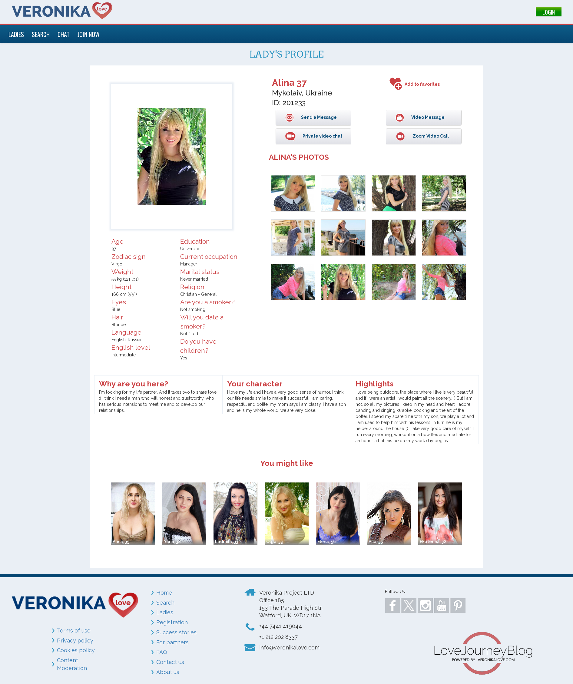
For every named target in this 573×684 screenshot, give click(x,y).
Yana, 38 (172, 541)
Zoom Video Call (430, 136)
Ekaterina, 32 (433, 541)
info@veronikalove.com (289, 647)
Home (164, 592)
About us (167, 672)
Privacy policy (75, 640)
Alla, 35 (376, 541)
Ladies (164, 612)
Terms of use (74, 630)
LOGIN (548, 12)
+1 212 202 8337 (278, 637)
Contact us (170, 662)
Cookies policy (76, 650)
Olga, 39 (274, 541)
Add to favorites (422, 84)
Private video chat (322, 136)
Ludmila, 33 (226, 541)
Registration (172, 622)
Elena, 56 (326, 541)
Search (165, 602)
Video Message (427, 117)
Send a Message (318, 117)
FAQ (161, 652)
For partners (172, 642)
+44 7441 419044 (280, 626)
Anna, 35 (121, 541)
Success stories (176, 632)
